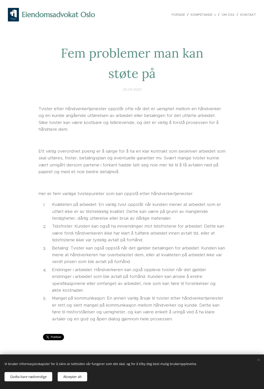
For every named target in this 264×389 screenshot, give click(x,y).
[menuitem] (180, 14)
